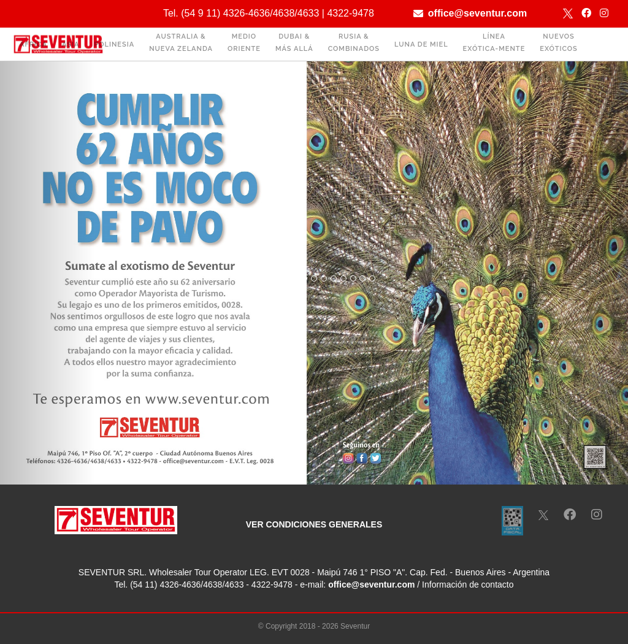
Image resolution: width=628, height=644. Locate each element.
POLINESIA (114, 44)
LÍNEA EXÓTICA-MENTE (494, 43)
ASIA (70, 44)
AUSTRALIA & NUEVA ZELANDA (181, 43)
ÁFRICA (33, 44)
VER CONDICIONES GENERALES (314, 524)
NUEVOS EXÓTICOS (559, 43)
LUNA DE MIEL (421, 44)
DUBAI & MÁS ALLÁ (294, 43)
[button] (47, 273)
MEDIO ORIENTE (244, 43)
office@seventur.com (477, 13)
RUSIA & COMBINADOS (354, 43)
